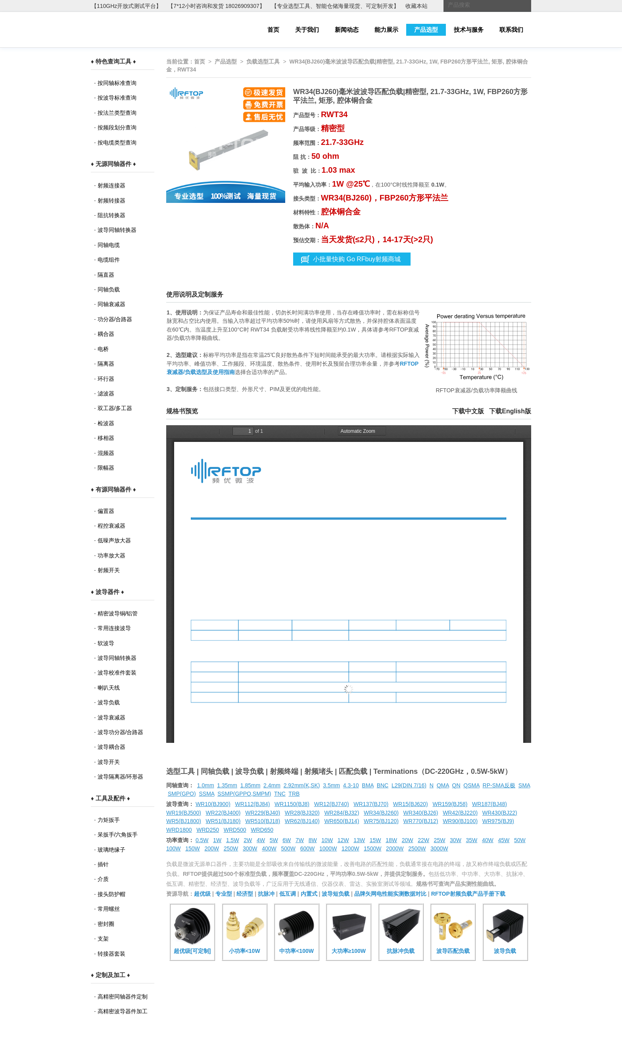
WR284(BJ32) (341, 813)
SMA (524, 785)
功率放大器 (111, 555)
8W (313, 840)
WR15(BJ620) (410, 804)
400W (269, 848)
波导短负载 (335, 894)
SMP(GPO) (182, 793)
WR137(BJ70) (370, 804)
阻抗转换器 (111, 215)
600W (307, 848)
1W (217, 840)
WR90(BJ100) (460, 821)
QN (456, 785)
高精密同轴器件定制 (123, 996)
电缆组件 (109, 259)
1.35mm (227, 785)
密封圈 (106, 924)
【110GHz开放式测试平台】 (126, 6)
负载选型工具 (263, 61)
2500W (417, 848)
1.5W (232, 840)
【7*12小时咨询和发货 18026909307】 (216, 6)
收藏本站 (416, 6)
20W (407, 840)
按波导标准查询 (117, 97)
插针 (103, 864)
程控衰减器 (111, 525)
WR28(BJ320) (302, 813)
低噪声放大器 (114, 540)
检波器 (106, 423)
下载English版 (510, 411)
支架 (103, 938)
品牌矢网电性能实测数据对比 (390, 894)
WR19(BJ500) (183, 813)
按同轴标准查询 (117, 83)
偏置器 (106, 511)
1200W (350, 848)
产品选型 (426, 29)
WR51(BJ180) (223, 821)
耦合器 (106, 334)
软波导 (106, 643)
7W (300, 840)
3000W (439, 848)
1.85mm (250, 785)
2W (248, 840)
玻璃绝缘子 (111, 849)
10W (327, 840)
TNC (280, 793)
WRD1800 (179, 830)
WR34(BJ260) (381, 813)
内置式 (309, 894)
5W (274, 840)
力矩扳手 (109, 820)
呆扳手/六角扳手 (118, 834)
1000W (328, 848)
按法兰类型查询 (117, 113)
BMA (368, 785)
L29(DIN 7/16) (409, 785)
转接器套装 (111, 954)
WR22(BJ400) (223, 813)
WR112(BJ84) (252, 804)
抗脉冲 (266, 894)
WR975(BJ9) (498, 821)
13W (359, 840)
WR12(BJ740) (331, 804)
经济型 (244, 894)
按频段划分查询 (117, 127)
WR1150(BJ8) (292, 804)
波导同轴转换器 (117, 230)
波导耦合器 (111, 747)
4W (261, 840)
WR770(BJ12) (420, 821)
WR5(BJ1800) (183, 821)
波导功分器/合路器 (121, 732)
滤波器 (106, 393)
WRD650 (262, 830)
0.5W (202, 840)
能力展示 (386, 29)
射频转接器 (111, 200)
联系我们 (511, 29)
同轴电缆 (109, 245)
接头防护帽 (111, 894)
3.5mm (331, 785)
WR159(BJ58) (449, 804)
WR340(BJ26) (420, 813)
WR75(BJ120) (381, 821)
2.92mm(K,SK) (302, 785)
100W (173, 848)
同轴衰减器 (111, 304)
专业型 (223, 894)
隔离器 (106, 364)
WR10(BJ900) (213, 804)
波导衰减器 (111, 717)
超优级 (202, 894)
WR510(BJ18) (262, 821)
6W (286, 840)
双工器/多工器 (115, 408)
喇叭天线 (109, 687)
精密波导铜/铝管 (118, 613)
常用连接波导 (114, 628)
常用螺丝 (109, 909)
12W (343, 840)
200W (212, 848)
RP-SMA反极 (499, 785)
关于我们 (307, 29)
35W (472, 840)
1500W (372, 848)
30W (455, 840)
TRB (293, 793)
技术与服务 (469, 29)
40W (487, 840)
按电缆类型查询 (117, 142)
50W (520, 840)
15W (375, 840)
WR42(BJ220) (460, 813)
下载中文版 (468, 411)
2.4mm (271, 785)
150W (192, 848)
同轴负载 (109, 289)
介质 (103, 879)
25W (439, 840)
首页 (273, 29)
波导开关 (109, 762)
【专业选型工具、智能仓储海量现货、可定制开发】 (335, 6)
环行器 (106, 379)
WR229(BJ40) (262, 813)
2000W (394, 848)
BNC (383, 785)
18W (391, 840)
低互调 (287, 894)
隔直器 (106, 275)
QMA (443, 785)
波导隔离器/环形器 (121, 776)
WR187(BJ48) (489, 804)
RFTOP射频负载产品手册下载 (468, 894)
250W (231, 848)
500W (288, 848)
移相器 (106, 438)
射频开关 (109, 570)
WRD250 (207, 830)
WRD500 (235, 830)
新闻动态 (347, 29)
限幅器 (106, 468)
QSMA (471, 785)
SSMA (206, 793)
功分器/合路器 (115, 319)
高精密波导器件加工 (123, 1011)
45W (503, 840)
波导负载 (109, 702)
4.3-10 (351, 785)
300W (250, 848)
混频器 (106, 453)
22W (423, 840)
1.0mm (205, 785)
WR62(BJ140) (302, 821)
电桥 (103, 349)
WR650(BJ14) (341, 821)
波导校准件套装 (117, 672)
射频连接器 (111, 185)
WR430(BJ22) (499, 813)
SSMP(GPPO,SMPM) (244, 793)
